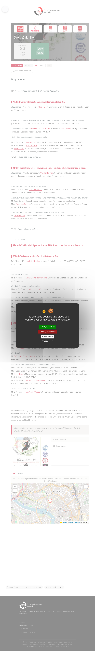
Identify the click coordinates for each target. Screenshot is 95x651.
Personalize (47, 337)
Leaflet (63, 522)
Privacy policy (47, 341)
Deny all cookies (47, 332)
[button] (15, 487)
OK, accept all (47, 327)
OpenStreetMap (74, 522)
